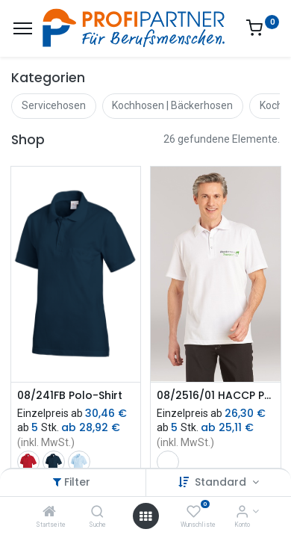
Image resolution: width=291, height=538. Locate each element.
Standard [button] (222, 481)
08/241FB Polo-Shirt (69, 396)
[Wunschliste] (194, 513)
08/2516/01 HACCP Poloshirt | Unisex (216, 396)
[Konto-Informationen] (242, 513)
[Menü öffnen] (145, 516)
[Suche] (97, 513)
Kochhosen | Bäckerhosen (172, 105)
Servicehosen (54, 105)
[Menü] (23, 28)
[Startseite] (49, 513)
